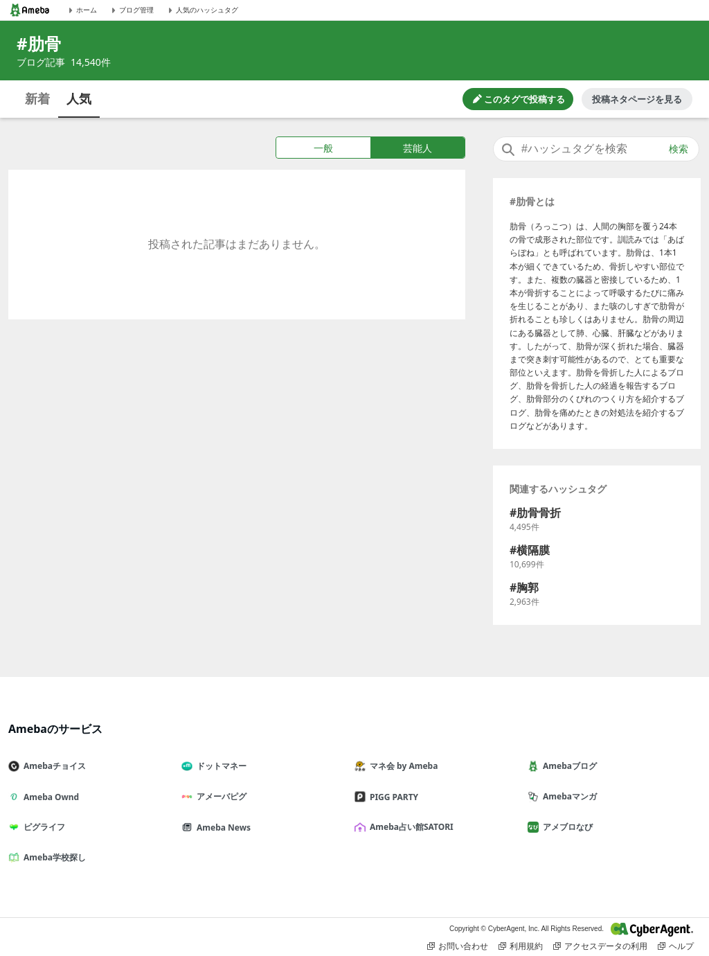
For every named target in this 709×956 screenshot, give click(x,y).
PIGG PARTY (391, 797)
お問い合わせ (457, 946)
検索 (678, 148)
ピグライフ (42, 827)
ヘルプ (676, 946)
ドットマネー (219, 766)
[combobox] (596, 148)
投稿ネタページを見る (637, 99)
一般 (323, 147)
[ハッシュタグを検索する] (596, 148)
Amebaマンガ (568, 796)
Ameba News (221, 827)
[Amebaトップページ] (30, 10)
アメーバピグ (219, 796)
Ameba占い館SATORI (409, 827)
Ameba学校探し (52, 857)
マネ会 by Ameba (401, 766)
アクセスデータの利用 (600, 946)
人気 (78, 98)
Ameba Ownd (49, 797)
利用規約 (521, 946)
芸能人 (417, 147)
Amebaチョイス (52, 766)
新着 (37, 98)
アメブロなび (566, 827)
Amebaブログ (568, 766)
